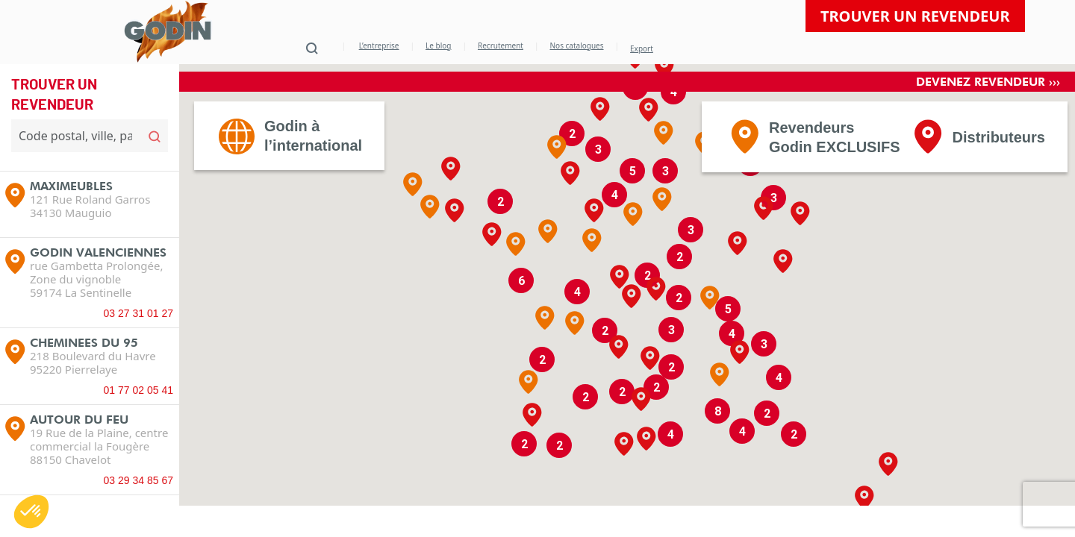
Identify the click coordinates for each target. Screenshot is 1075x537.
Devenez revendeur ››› (988, 109)
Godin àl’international (313, 163)
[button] (663, 160)
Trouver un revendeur (915, 16)
